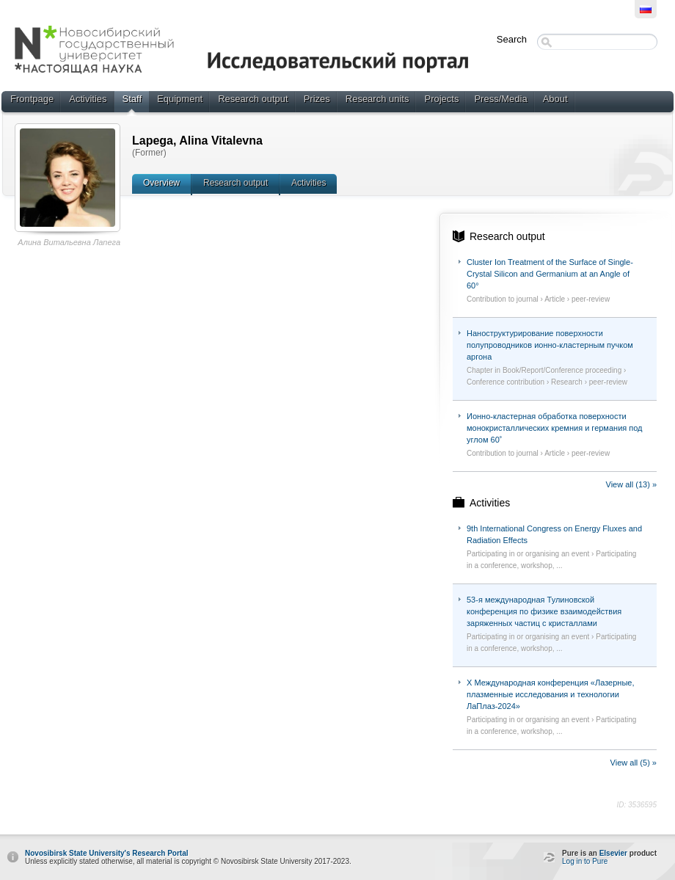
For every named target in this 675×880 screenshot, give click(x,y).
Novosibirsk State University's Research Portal (106, 853)
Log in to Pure (585, 861)
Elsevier (613, 853)
